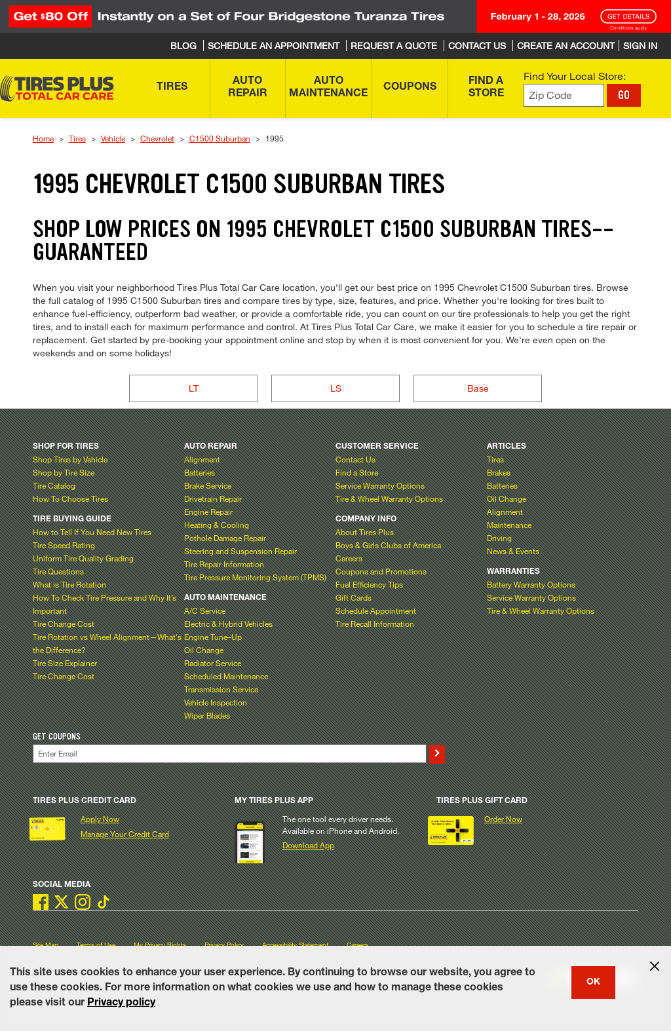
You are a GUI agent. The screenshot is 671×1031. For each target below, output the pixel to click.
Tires (77, 138)
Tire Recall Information (375, 623)
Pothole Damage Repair (225, 538)
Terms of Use (96, 945)
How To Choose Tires (70, 498)
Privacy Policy (224, 945)
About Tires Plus (365, 532)
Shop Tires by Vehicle (70, 459)
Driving (499, 538)
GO (624, 95)
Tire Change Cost (63, 623)
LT (194, 388)
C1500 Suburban (219, 138)
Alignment (202, 459)
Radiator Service (212, 663)
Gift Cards (354, 597)
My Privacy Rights (160, 945)
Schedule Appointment (376, 610)
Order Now (503, 819)
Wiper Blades (207, 715)
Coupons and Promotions (381, 571)
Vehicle (113, 138)
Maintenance (509, 524)
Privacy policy (121, 1003)
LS (335, 388)
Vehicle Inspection (215, 702)
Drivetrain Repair (213, 498)
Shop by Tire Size (63, 472)
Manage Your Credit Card (125, 834)
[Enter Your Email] (230, 753)
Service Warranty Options (380, 485)
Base (478, 388)
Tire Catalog (54, 485)
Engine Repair (208, 511)
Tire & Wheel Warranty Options (389, 498)
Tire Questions (58, 571)
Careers (349, 558)
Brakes (498, 472)
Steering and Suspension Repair (240, 551)
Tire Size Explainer (65, 663)
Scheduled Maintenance (226, 676)
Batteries (199, 472)
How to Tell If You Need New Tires (92, 532)
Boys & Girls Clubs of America (388, 545)
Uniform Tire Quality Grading (83, 558)
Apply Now (100, 819)
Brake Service (207, 485)
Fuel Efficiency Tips (369, 584)
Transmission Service (221, 689)
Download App (308, 845)
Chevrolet (157, 138)
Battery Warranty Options (531, 584)
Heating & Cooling (216, 524)
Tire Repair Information (224, 564)
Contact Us (355, 459)
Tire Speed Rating (64, 545)
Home (43, 138)
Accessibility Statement (295, 945)
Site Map (45, 945)
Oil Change (203, 650)
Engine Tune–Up (213, 636)
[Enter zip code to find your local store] (564, 95)
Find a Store (357, 472)
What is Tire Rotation (69, 584)
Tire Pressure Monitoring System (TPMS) (255, 577)
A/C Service (204, 610)
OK (593, 982)
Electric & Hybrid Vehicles (228, 623)
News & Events (513, 551)
